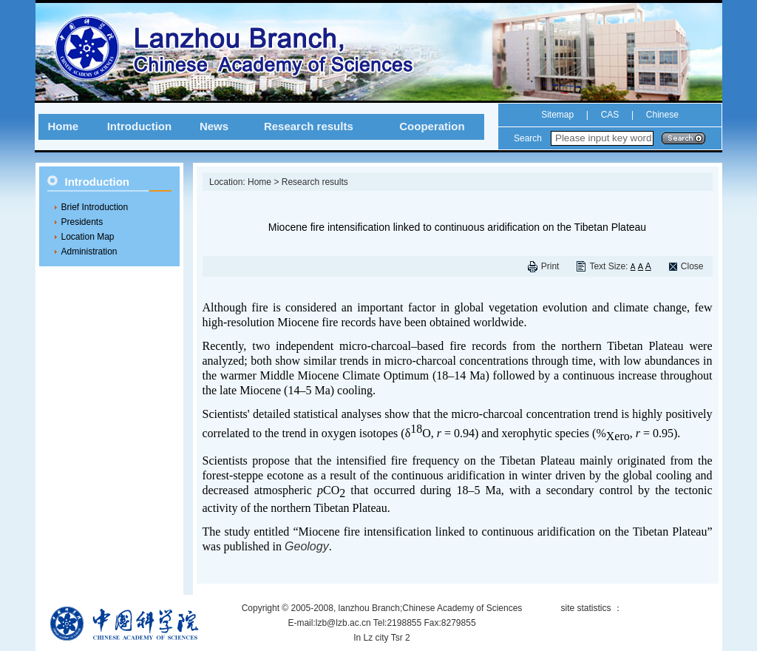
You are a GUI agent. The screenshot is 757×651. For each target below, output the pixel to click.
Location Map (88, 237)
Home (62, 126)
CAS (610, 114)
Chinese (660, 114)
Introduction (139, 126)
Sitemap (557, 114)
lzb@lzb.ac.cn (343, 623)
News (214, 126)
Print (550, 266)
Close (692, 266)
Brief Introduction (95, 207)
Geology (307, 546)
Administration (89, 251)
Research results (308, 126)
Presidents (82, 222)
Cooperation (431, 126)
